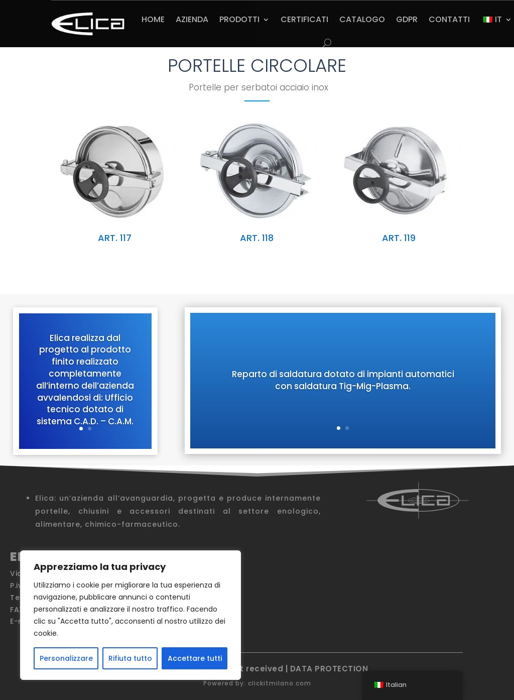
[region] (130, 615)
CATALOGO (362, 19)
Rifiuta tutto (130, 658)
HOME (153, 19)
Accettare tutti (195, 658)
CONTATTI (449, 19)
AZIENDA (192, 19)
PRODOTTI (239, 19)
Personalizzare (66, 658)
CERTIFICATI (304, 19)
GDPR (407, 19)
